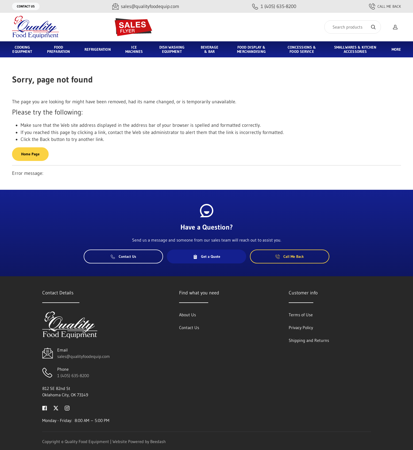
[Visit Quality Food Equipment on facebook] (44, 407)
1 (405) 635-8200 (73, 375)
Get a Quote (206, 256)
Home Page (30, 154)
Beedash (158, 441)
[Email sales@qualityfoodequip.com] (145, 6)
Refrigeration (97, 49)
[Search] (352, 27)
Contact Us (26, 6)
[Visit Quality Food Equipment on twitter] (55, 407)
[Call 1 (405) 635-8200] (274, 6)
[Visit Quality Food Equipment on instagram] (67, 407)
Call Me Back (385, 6)
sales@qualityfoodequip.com (83, 356)
